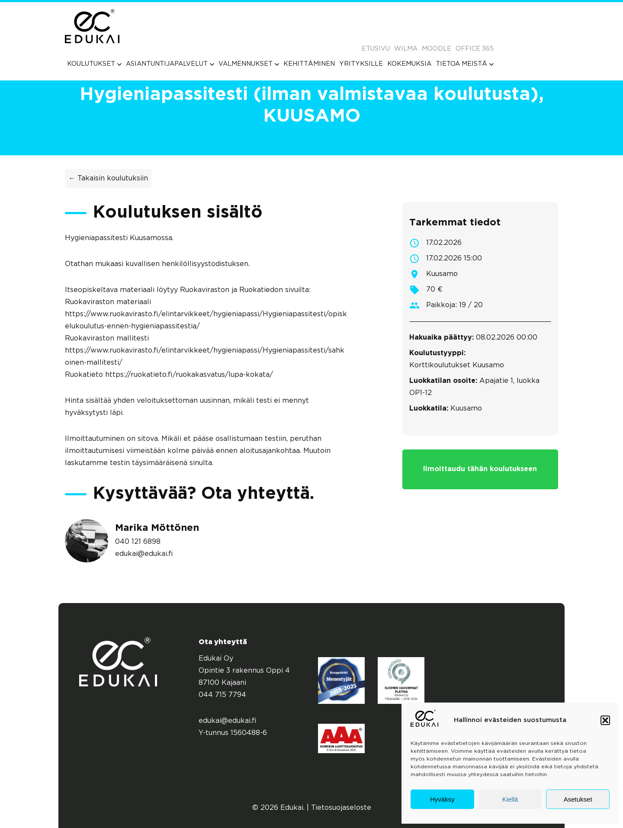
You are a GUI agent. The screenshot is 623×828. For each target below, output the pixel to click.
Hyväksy (442, 799)
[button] (605, 720)
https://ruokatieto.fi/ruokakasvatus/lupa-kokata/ (189, 375)
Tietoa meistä (465, 64)
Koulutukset (94, 64)
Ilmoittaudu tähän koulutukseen (480, 469)
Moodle (436, 48)
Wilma (405, 48)
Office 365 (475, 48)
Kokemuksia (409, 64)
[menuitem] (94, 64)
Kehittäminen (309, 64)
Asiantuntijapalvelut (170, 64)
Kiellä (510, 799)
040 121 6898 (138, 542)
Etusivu (376, 48)
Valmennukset (248, 64)
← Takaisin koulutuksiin (108, 178)
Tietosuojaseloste (341, 808)
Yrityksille (361, 64)
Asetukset (578, 799)
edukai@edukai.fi (144, 554)
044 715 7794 (222, 695)
